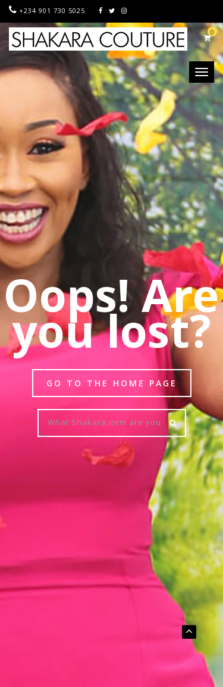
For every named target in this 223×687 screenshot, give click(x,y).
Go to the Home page (111, 383)
